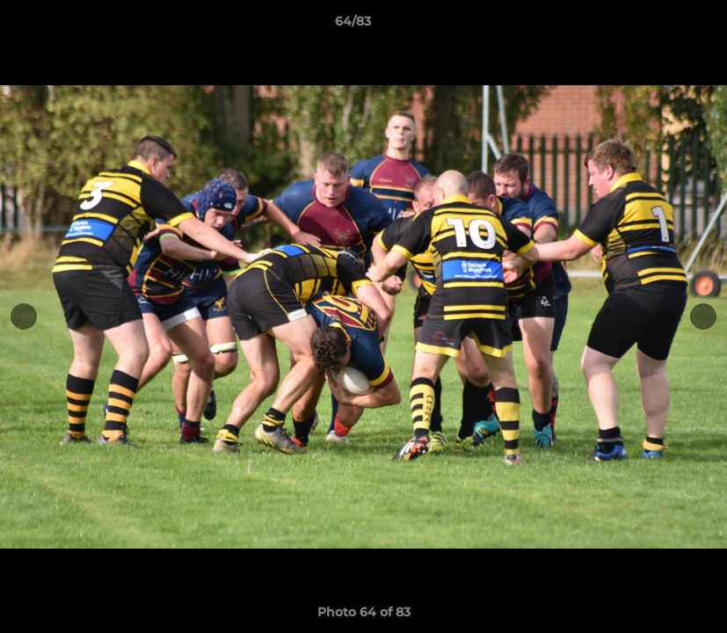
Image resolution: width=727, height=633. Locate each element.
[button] (653, 25)
